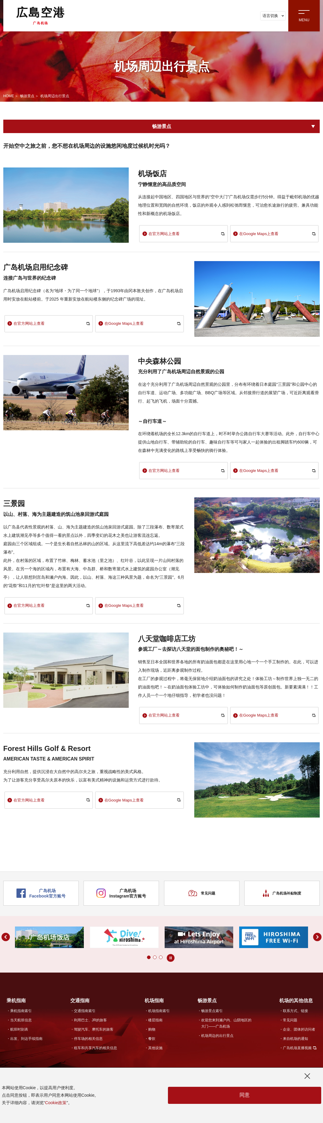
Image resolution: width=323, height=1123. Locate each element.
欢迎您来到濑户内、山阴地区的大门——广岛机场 (226, 1026)
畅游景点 (27, 96)
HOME (8, 96)
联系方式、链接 (295, 1014)
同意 (244, 1095)
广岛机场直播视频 (297, 1051)
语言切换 (273, 15)
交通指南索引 (84, 1014)
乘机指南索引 (21, 1014)
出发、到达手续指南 (26, 1041)
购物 (151, 1032)
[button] (143, 960)
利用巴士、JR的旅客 (90, 1023)
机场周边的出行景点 (217, 1039)
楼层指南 (155, 1023)
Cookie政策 (56, 1102)
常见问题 (201, 897)
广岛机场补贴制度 (282, 896)
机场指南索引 (159, 1014)
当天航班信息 (21, 1023)
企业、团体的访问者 (299, 1032)
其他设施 (155, 1051)
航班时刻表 (19, 1032)
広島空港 (40, 15)
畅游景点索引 (212, 1014)
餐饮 (151, 1041)
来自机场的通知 (295, 1041)
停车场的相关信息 (88, 1041)
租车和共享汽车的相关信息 (95, 1051)
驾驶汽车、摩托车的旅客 (93, 1032)
